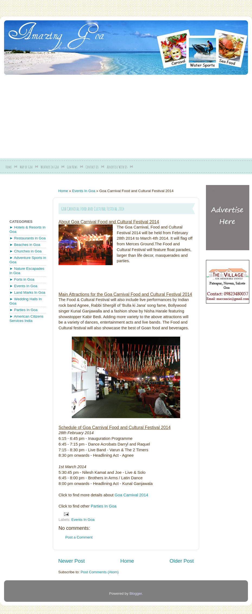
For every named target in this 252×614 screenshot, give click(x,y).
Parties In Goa (104, 506)
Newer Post (71, 561)
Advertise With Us (117, 167)
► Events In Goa (23, 286)
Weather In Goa (50, 167)
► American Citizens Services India (26, 318)
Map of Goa (26, 167)
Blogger (136, 593)
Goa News (72, 167)
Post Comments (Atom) (100, 572)
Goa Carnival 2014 (131, 495)
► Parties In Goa (23, 310)
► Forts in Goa (21, 279)
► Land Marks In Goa (27, 292)
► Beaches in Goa (24, 245)
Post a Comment (79, 537)
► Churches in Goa (25, 251)
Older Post (182, 561)
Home (8, 167)
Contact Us (92, 167)
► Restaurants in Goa (27, 238)
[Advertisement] (89, 115)
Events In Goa (83, 191)
